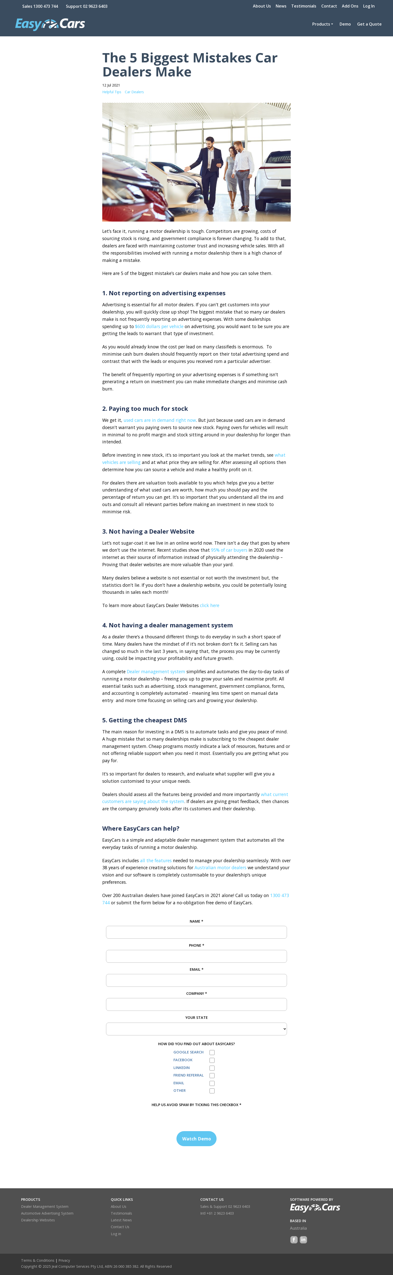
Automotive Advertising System (47, 1213)
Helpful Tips (111, 91)
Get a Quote (369, 24)
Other (179, 1090)
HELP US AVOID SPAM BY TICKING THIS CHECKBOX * (196, 1104)
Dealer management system (156, 671)
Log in (116, 1233)
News (281, 6)
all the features (156, 860)
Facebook (182, 1059)
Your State (196, 1017)
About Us (262, 6)
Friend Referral (188, 1075)
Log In (369, 6)
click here (209, 605)
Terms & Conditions (37, 1260)
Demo (345, 24)
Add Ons (350, 6)
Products (321, 24)
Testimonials (303, 6)
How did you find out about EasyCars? (196, 1043)
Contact (329, 6)
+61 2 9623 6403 (220, 1213)
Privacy (64, 1260)
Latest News (121, 1220)
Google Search (188, 1052)
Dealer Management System (44, 1206)
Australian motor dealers (220, 867)
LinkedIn (181, 1067)
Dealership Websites (38, 1220)
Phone (196, 945)
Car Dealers (134, 91)
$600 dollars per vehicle (159, 326)
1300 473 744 (45, 6)
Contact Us (120, 1226)
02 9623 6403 (95, 6)
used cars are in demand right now (160, 420)
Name (196, 921)
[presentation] (144, 1117)
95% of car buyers (229, 550)
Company (196, 993)
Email (197, 969)
